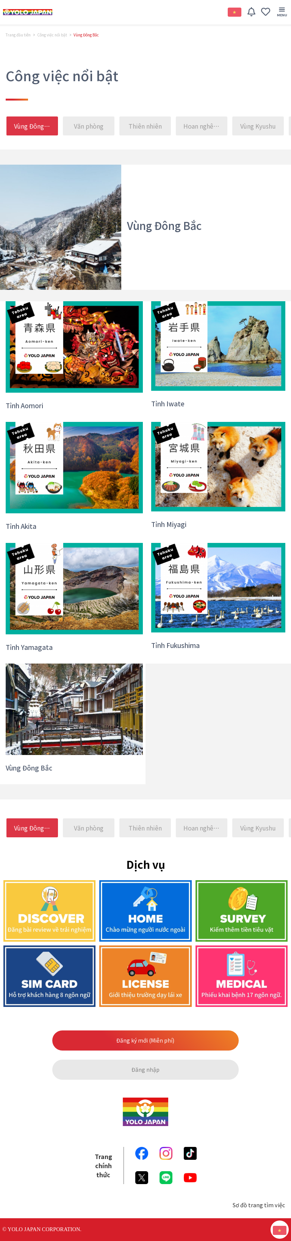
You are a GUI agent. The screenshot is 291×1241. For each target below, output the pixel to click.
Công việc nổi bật (52, 35)
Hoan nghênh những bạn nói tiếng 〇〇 (205, 126)
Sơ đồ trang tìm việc (259, 1205)
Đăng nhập (145, 1069)
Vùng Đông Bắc (35, 126)
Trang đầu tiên (18, 35)
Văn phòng (88, 126)
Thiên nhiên (145, 126)
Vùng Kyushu (258, 126)
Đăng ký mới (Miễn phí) (145, 1040)
